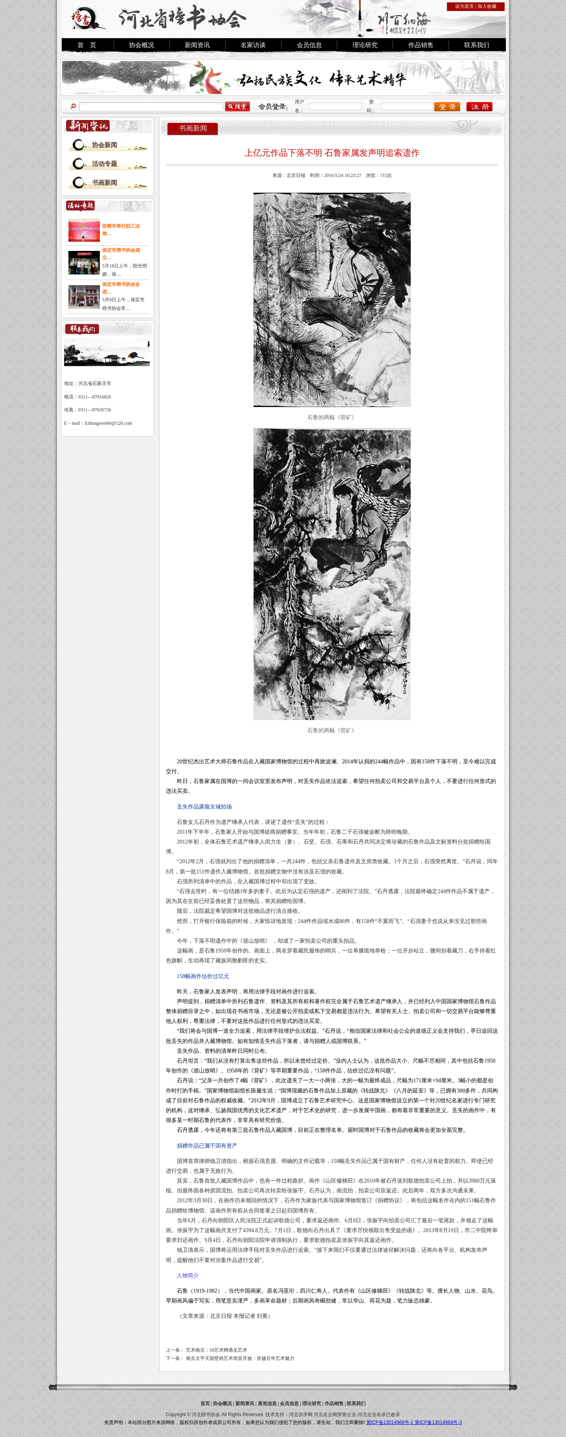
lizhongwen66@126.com (108, 423)
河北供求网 (300, 1414)
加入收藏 (487, 6)
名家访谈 (253, 45)
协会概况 (141, 45)
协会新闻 (104, 145)
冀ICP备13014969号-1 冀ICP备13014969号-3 (414, 1422)
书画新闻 (104, 182)
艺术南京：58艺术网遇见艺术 (216, 1350)
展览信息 (267, 1403)
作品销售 (421, 45)
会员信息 (309, 45)
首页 (205, 1403)
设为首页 (464, 6)
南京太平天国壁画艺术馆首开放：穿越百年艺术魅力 (240, 1358)
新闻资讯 (197, 45)
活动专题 (104, 163)
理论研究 (365, 45)
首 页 (86, 45)
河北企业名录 (372, 1414)
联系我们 (476, 45)
